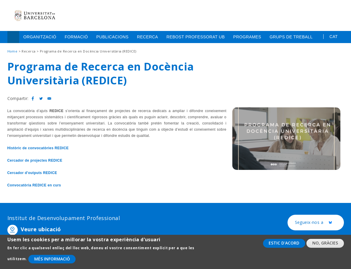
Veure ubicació (41, 229)
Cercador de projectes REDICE (35, 160)
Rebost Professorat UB (195, 37)
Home (13, 37)
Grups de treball (291, 37)
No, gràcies (325, 244)
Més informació (52, 260)
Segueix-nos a (319, 222)
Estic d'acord (284, 244)
